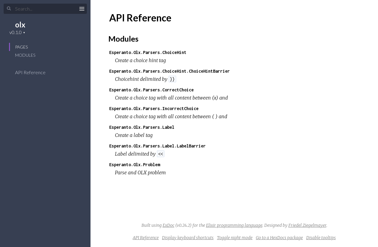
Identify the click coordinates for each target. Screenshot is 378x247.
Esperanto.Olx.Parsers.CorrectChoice (151, 89)
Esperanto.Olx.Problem (134, 164)
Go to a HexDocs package (279, 237)
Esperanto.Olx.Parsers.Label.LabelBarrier (157, 145)
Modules (25, 55)
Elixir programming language (234, 225)
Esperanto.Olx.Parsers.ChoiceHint (147, 52)
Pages (21, 46)
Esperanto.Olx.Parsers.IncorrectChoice (154, 108)
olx (20, 24)
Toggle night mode (235, 237)
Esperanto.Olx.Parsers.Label (141, 127)
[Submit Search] (9, 8)
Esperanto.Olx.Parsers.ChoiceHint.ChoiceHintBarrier (169, 71)
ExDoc (168, 225)
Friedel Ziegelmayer (307, 225)
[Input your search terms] (45, 9)
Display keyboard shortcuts (188, 237)
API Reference (34, 72)
